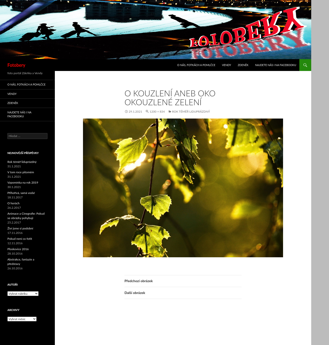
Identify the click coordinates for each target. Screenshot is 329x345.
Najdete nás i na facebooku (275, 65)
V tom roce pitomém (20, 172)
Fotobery (16, 65)
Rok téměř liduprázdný (191, 111)
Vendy (226, 65)
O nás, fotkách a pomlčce (196, 65)
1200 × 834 (157, 111)
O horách (13, 203)
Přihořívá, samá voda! (21, 193)
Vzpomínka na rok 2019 (22, 182)
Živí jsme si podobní (20, 228)
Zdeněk (243, 65)
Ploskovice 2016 (18, 249)
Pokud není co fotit (19, 239)
